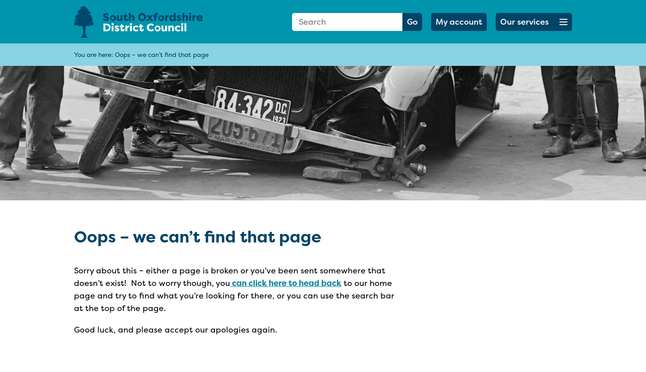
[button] (534, 22)
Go (412, 21)
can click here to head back (285, 283)
